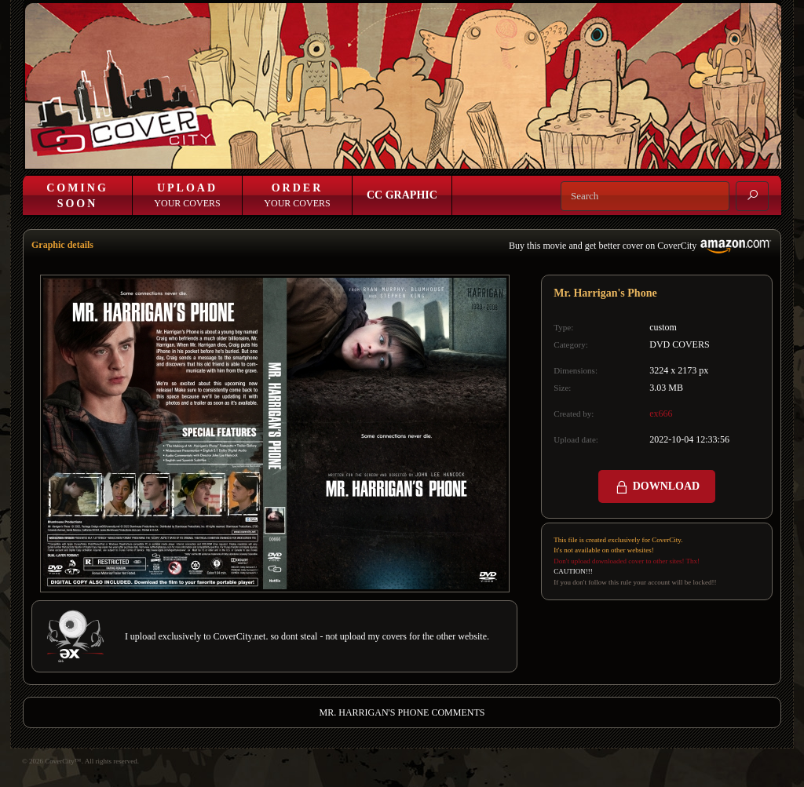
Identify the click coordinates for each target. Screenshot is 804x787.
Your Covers (187, 195)
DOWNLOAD (657, 487)
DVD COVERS (679, 344)
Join (524, 155)
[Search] (645, 196)
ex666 (660, 413)
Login (488, 155)
